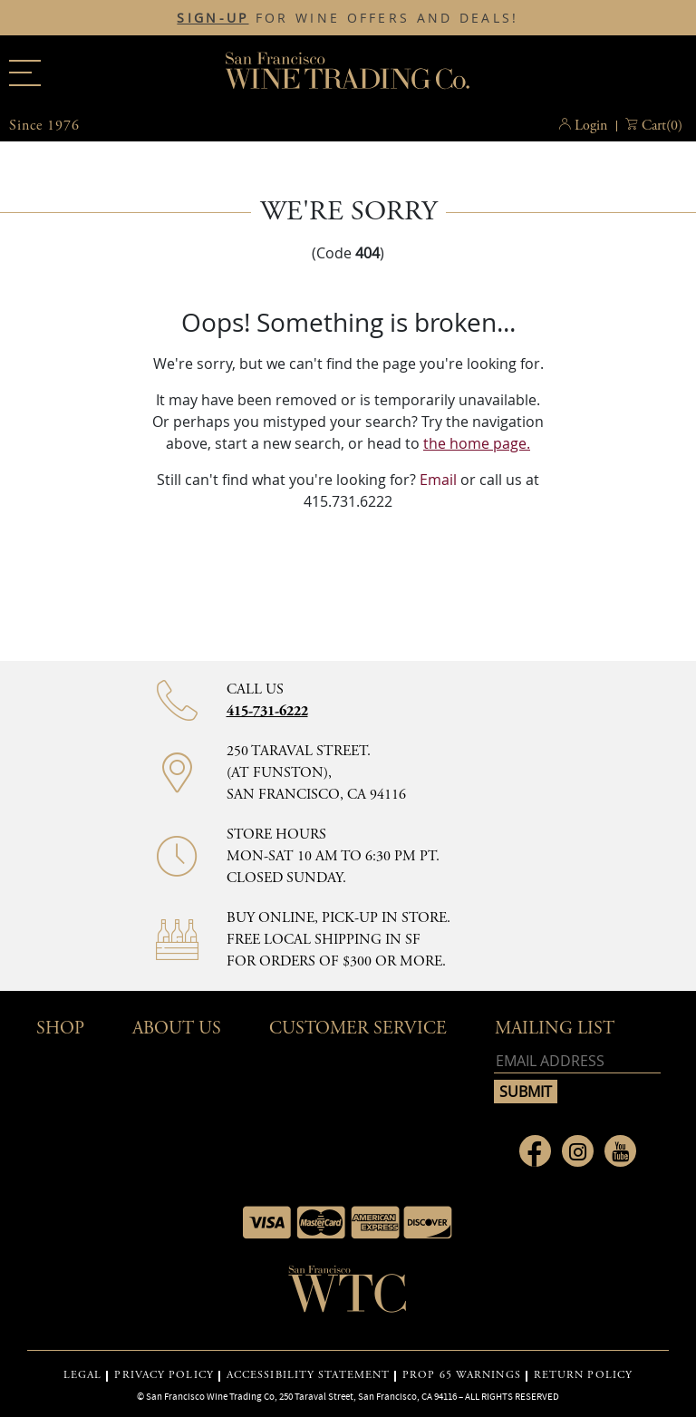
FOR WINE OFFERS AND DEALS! (347, 18)
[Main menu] (25, 73)
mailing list (554, 1028)
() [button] (662, 126)
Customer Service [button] (358, 1028)
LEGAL (82, 1375)
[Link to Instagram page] (578, 1151)
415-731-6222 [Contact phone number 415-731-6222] (267, 711)
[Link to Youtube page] (620, 1151)
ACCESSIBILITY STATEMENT (308, 1375)
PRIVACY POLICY (163, 1375)
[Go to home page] (348, 1294)
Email (438, 480)
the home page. (476, 443)
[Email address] (577, 1061)
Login (591, 125)
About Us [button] (176, 1028)
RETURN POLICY (583, 1375)
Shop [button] (60, 1028)
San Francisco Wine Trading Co (348, 72)
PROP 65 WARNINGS (461, 1375)
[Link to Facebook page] (535, 1151)
